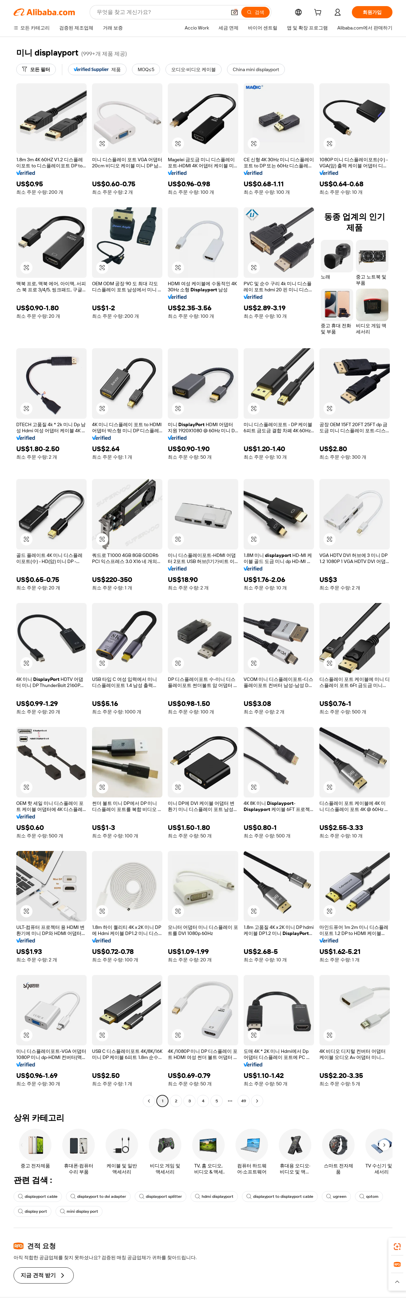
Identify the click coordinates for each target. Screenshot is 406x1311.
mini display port (79, 1211)
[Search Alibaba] (161, 12)
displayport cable (38, 1196)
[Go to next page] (257, 1101)
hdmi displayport (214, 1196)
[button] (234, 12)
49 (243, 1101)
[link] (397, 1246)
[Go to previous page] (149, 1101)
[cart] (319, 13)
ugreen (336, 1196)
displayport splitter (160, 1196)
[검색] (255, 12)
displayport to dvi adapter (98, 1196)
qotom (369, 1196)
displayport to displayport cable (279, 1196)
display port (32, 1211)
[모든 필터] (36, 69)
